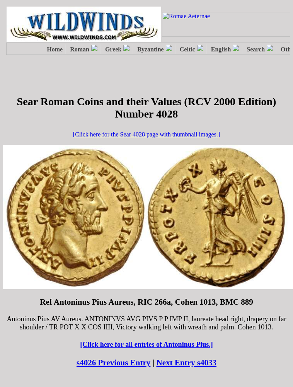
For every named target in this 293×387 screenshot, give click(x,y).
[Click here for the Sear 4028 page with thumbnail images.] (146, 134)
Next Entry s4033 (187, 362)
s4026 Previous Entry (113, 362)
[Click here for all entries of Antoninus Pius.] (146, 344)
